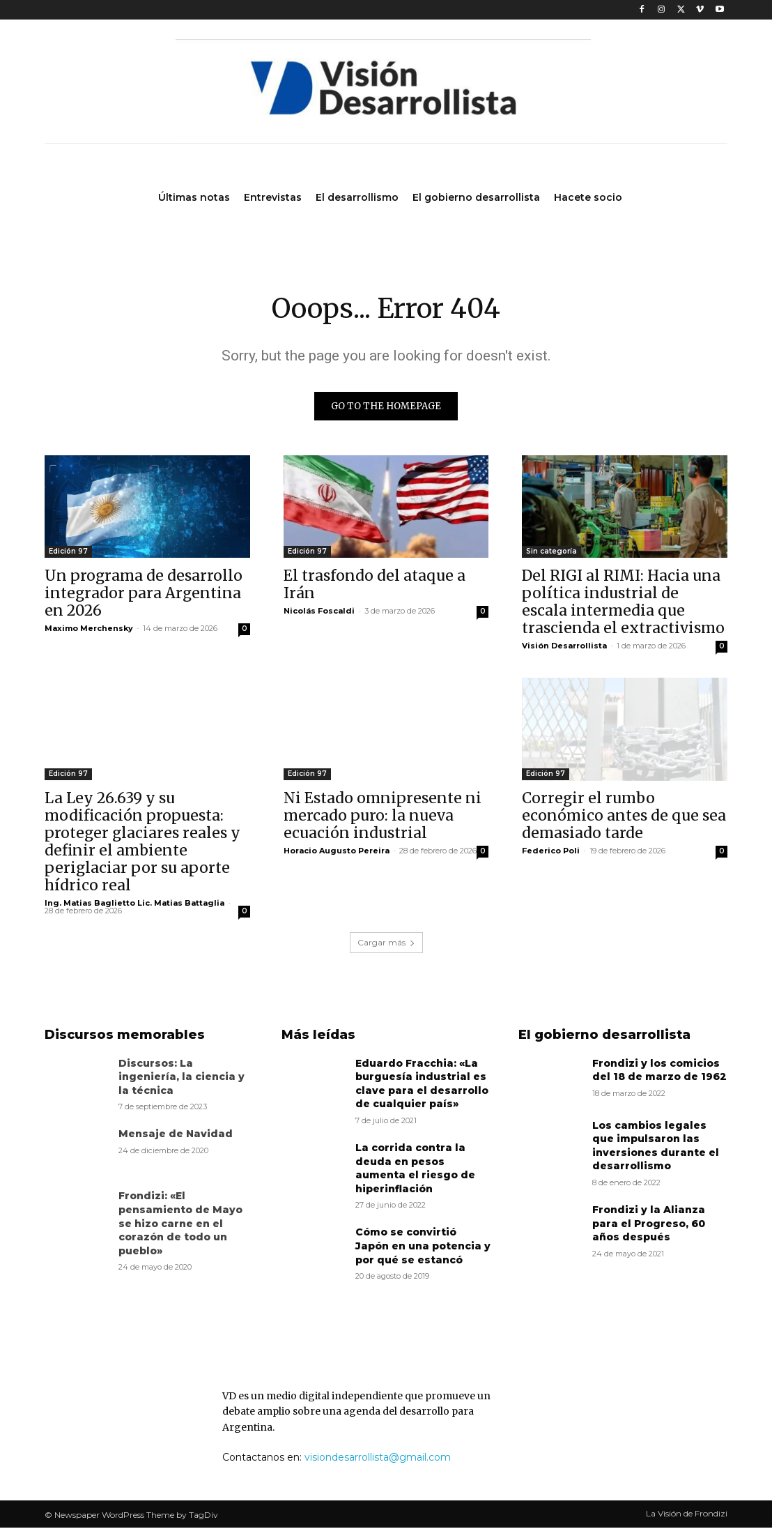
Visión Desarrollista (564, 648)
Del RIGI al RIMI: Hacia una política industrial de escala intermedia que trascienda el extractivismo (623, 603)
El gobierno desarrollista (604, 1036)
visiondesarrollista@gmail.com (377, 1459)
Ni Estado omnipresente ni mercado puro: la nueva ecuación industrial (382, 817)
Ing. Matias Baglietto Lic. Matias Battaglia (134, 905)
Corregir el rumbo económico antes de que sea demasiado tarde (624, 817)
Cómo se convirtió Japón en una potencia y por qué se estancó (423, 1248)
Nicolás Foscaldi (319, 613)
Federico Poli (551, 853)
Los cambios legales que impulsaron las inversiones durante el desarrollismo (655, 1147)
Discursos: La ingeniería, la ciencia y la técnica (181, 1078)
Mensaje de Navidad (175, 1135)
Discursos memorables (125, 1036)
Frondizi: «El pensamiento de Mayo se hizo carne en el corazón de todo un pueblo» (180, 1225)
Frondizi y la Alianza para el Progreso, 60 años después (648, 1225)
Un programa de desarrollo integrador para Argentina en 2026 (143, 595)
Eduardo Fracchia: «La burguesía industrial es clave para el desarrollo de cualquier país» (421, 1085)
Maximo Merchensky (89, 630)
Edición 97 (68, 553)
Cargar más (386, 943)
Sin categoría (551, 553)
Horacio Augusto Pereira (336, 853)
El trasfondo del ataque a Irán (374, 586)
